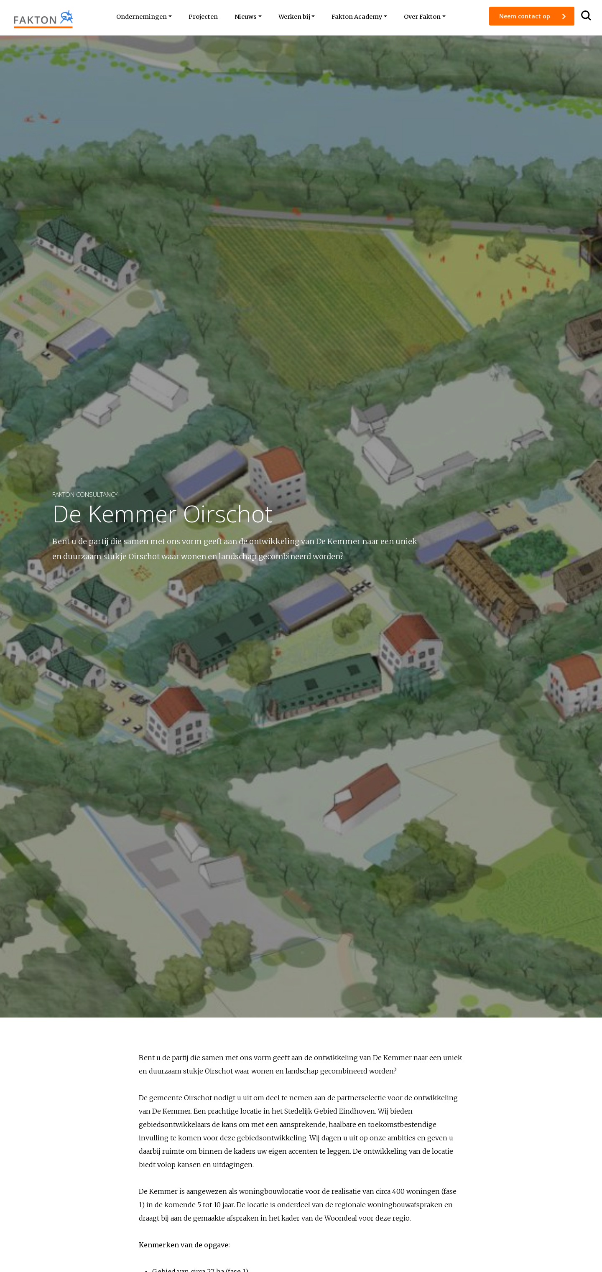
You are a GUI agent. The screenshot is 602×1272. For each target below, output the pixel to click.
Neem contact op (525, 16)
